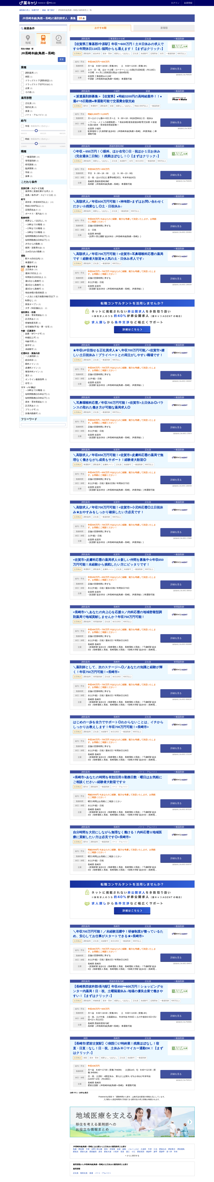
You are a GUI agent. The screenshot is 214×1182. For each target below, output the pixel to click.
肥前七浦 (83, 1152)
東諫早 (149, 1152)
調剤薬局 (31, 73)
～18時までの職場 (35, 232)
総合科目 (31, 360)
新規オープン (33, 304)
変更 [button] (62, 59)
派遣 (28, 111)
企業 (28, 88)
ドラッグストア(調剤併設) (38, 80)
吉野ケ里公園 (96, 1149)
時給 (37, 139)
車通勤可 (31, 262)
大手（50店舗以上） (36, 308)
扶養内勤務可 (33, 413)
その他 (29, 92)
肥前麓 (81, 1149)
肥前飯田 (93, 1152)
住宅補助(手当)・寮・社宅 (38, 326)
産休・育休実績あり (36, 315)
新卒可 (29, 345)
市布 (175, 1152)
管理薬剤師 (32, 160)
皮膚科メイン (33, 368)
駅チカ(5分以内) (34, 258)
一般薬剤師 (32, 157)
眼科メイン (32, 364)
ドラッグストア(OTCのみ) (39, 84)
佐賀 (119, 1149)
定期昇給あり (33, 210)
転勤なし (31, 300)
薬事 (28, 176)
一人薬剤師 (32, 356)
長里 (122, 1152)
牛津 (150, 1149)
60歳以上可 (32, 337)
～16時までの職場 (35, 224)
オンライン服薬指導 (36, 379)
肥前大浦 (107, 1152)
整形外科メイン (34, 371)
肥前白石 (162, 1149)
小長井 (116, 1152)
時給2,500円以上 (34, 206)
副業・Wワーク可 (35, 333)
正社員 (30, 103)
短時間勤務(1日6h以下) (37, 240)
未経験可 (31, 349)
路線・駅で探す (48, 10)
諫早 (155, 1152)
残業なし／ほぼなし (36, 220)
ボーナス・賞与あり (36, 213)
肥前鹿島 (181, 1149)
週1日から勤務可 (34, 281)
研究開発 (31, 164)
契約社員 (31, 107)
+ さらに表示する (132, 1156)
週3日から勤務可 (34, 289)
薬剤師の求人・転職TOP (29, 10)
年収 (37, 126)
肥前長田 (140, 1152)
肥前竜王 (171, 1149)
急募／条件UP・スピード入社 (40, 195)
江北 (155, 1149)
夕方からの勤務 (34, 244)
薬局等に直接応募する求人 (39, 191)
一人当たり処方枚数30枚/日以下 (41, 296)
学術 (28, 172)
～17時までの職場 (35, 228)
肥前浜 (75, 1152)
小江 (133, 1152)
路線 (43, 39)
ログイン (175, 3)
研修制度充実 (33, 323)
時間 (58, 39)
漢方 (28, 375)
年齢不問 (31, 341)
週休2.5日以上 (33, 273)
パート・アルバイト (36, 115)
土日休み (31, 269)
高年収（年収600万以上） (39, 202)
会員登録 (188, 3)
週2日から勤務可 (34, 285)
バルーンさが (133, 1149)
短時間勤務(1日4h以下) (37, 236)
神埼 (106, 1149)
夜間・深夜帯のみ (35, 247)
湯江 (128, 1152)
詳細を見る (176, 68)
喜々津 (169, 1152)
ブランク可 (32, 409)
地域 (27, 39)
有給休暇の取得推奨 (36, 292)
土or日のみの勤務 (35, 251)
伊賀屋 (112, 1149)
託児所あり (32, 319)
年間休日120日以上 (35, 277)
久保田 (143, 1149)
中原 (87, 1149)
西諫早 (162, 1152)
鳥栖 (75, 1149)
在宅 (28, 383)
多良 (100, 1152)
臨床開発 (31, 168)
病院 (28, 76)
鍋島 (124, 1149)
